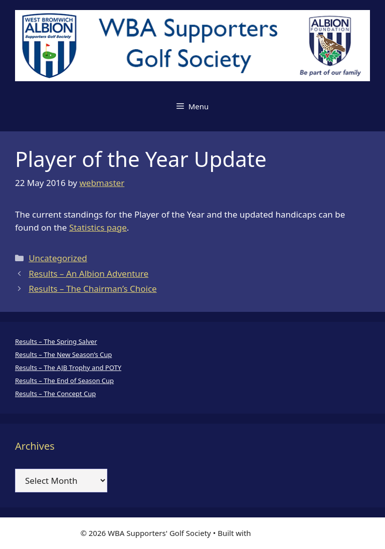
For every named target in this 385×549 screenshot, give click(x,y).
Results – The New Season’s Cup (63, 354)
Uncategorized (58, 258)
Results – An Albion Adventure (88, 273)
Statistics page (98, 227)
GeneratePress (279, 533)
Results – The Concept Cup (55, 393)
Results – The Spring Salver (56, 341)
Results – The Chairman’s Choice (92, 288)
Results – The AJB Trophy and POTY (68, 367)
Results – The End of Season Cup (64, 380)
